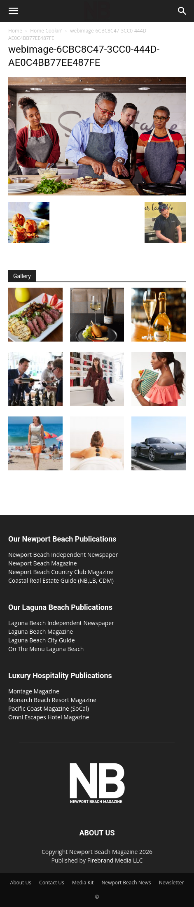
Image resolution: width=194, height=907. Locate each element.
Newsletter (171, 882)
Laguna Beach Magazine (40, 631)
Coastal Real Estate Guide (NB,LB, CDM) (61, 580)
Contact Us (51, 882)
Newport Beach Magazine (42, 563)
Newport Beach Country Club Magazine (60, 572)
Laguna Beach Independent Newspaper (61, 623)
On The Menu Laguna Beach (46, 649)
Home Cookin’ (46, 30)
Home (15, 30)
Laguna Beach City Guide (41, 640)
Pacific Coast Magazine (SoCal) (48, 708)
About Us (20, 882)
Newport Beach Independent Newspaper (63, 554)
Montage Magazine (33, 691)
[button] (13, 11)
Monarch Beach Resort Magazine (52, 700)
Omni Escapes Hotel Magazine (48, 717)
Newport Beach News (126, 882)
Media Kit (82, 882)
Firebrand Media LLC (115, 860)
